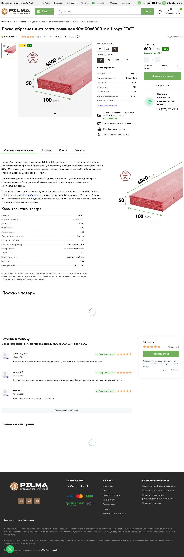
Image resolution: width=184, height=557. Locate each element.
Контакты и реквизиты (114, 513)
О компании (109, 504)
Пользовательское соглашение (158, 490)
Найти (148, 11)
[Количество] (152, 60)
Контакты (125, 3)
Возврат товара (111, 495)
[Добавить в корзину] (162, 76)
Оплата (85, 3)
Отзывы (113, 3)
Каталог (44, 11)
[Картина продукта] (55, 79)
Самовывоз (72, 3)
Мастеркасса (28, 520)
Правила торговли (151, 503)
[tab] (55, 113)
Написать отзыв (161, 354)
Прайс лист (99, 3)
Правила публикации (170, 370)
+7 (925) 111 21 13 (152, 3)
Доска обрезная (21, 21)
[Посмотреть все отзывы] (66, 410)
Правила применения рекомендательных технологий (158, 497)
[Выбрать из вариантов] (100, 49)
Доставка (58, 3)
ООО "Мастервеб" (49, 550)
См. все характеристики (107, 105)
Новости (107, 509)
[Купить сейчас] (162, 85)
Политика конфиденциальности (159, 486)
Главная (5, 21)
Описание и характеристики (18, 150)
